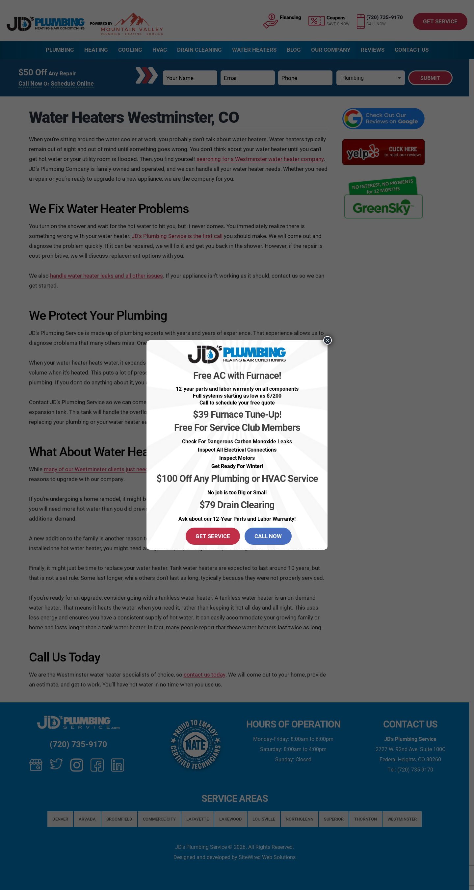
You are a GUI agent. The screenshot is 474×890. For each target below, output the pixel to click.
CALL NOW (268, 536)
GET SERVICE (213, 536)
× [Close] (327, 340)
